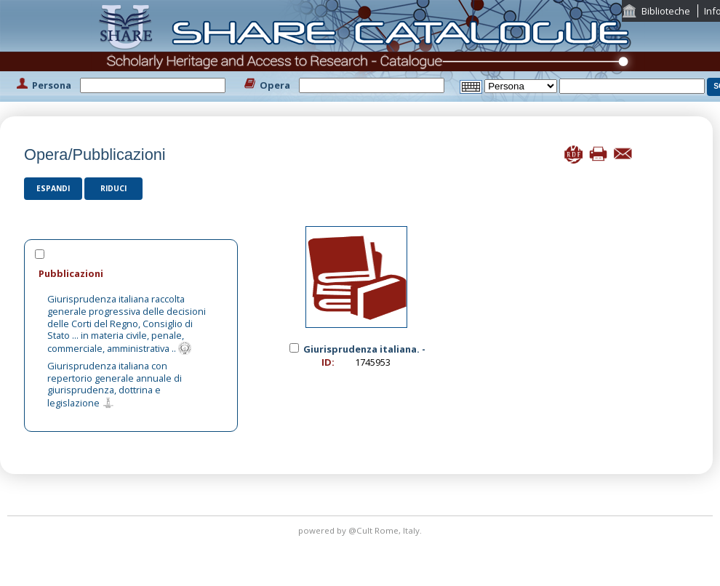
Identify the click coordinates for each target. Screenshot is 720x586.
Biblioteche (665, 10)
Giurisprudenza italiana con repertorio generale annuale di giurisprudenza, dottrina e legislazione (114, 384)
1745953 (373, 362)
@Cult (361, 530)
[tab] (131, 273)
